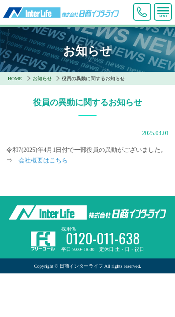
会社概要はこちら (43, 160)
